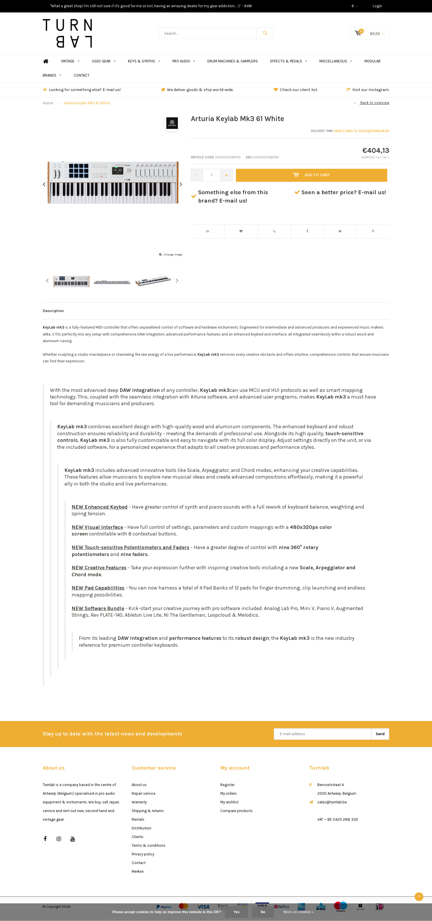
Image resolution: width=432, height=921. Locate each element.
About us (139, 789)
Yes (237, 912)
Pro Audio (183, 65)
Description (53, 315)
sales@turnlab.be (332, 806)
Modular (372, 65)
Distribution (141, 832)
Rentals (138, 824)
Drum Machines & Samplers (232, 65)
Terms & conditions (148, 850)
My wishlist (229, 806)
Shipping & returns (148, 815)
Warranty (139, 806)
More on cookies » (299, 912)
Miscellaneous (335, 65)
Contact (82, 79)
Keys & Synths (144, 65)
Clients (138, 841)
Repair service (143, 798)
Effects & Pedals (288, 65)
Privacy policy (143, 858)
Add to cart (313, 179)
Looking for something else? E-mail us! (82, 94)
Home (45, 66)
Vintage (70, 65)
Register (227, 789)
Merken (138, 876)
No (263, 912)
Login (377, 6)
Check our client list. (296, 94)
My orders (228, 798)
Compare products (236, 815)
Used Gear (104, 65)
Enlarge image (173, 259)
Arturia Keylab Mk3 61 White (87, 107)
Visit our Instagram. (368, 94)
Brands (52, 79)
